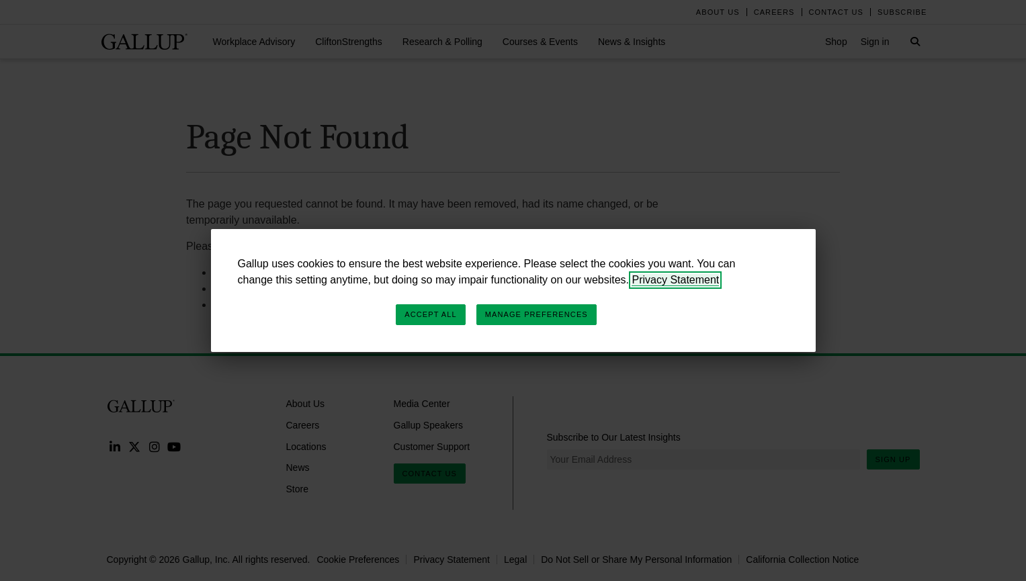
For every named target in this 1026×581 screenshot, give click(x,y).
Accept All (430, 314)
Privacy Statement (675, 279)
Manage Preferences (536, 314)
